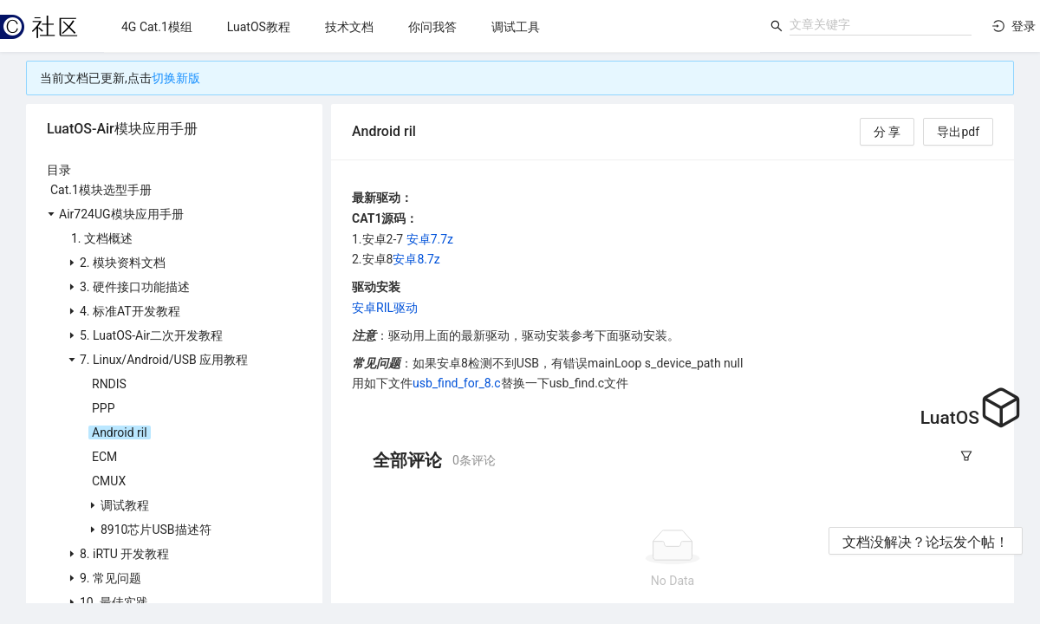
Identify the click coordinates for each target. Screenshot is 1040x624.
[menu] (432, 26)
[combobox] (881, 24)
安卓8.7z (416, 259)
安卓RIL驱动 (385, 308)
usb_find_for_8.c (457, 383)
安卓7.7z (429, 239)
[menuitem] (157, 27)
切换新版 (176, 78)
